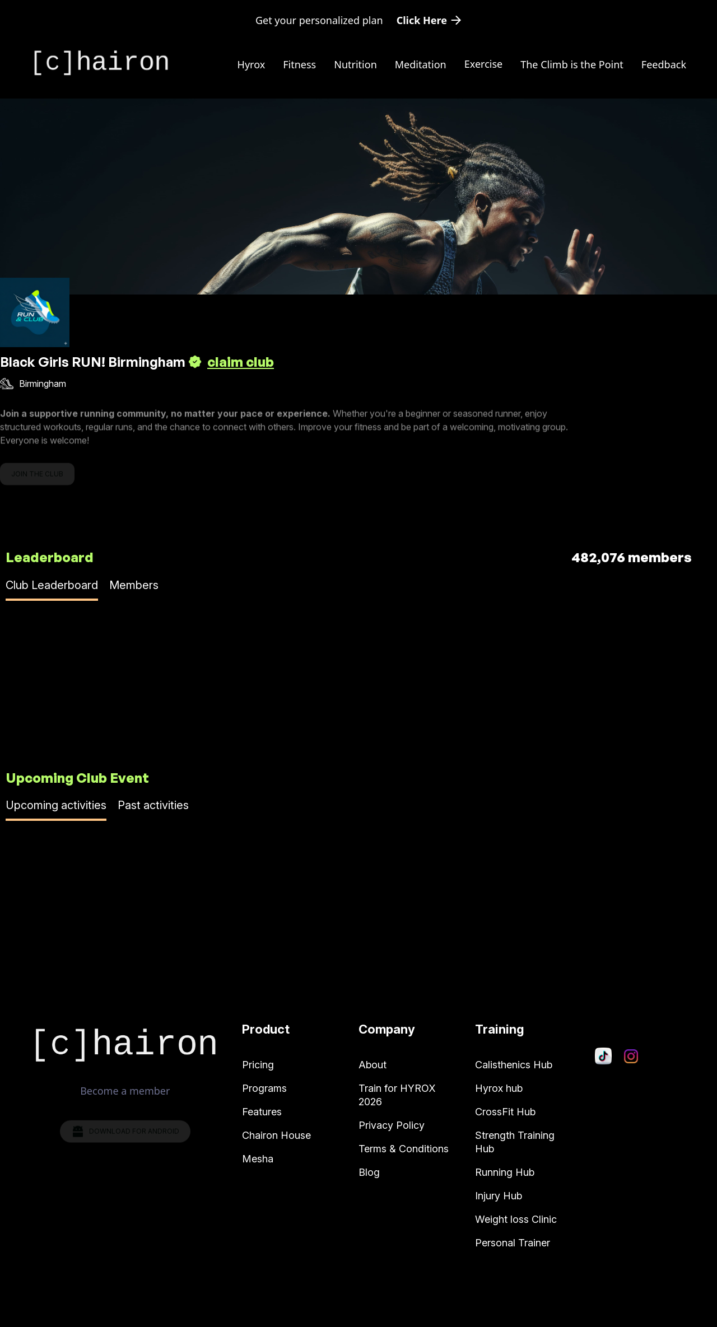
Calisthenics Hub (513, 1065)
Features (262, 1112)
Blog (369, 1172)
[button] (483, 63)
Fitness (299, 64)
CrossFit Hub (505, 1112)
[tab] (52, 589)
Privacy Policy (391, 1125)
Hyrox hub (499, 1088)
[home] (101, 63)
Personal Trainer (512, 1243)
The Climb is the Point (571, 64)
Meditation (420, 64)
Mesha (257, 1159)
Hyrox (252, 64)
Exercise (483, 64)
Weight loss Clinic (516, 1219)
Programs (264, 1088)
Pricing (258, 1065)
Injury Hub (498, 1196)
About (372, 1065)
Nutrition (355, 64)
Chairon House (276, 1135)
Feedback (663, 64)
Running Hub (504, 1172)
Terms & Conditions (403, 1149)
